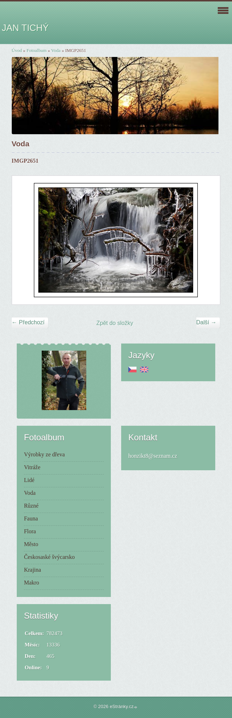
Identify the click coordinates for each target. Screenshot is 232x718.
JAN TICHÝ (25, 28)
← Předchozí (28, 322)
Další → (206, 322)
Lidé (29, 480)
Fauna (31, 518)
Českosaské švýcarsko (49, 557)
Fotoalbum (36, 50)
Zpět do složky (114, 323)
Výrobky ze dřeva (44, 454)
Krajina (32, 570)
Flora (30, 531)
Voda (56, 50)
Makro (31, 583)
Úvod (17, 50)
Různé (31, 506)
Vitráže (32, 467)
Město (31, 544)
